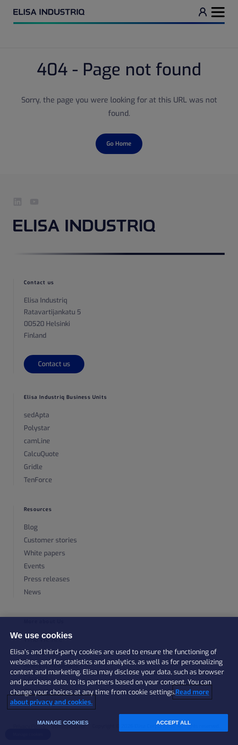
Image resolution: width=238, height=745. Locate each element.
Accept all (173, 722)
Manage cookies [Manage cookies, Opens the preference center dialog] (63, 722)
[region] (119, 681)
